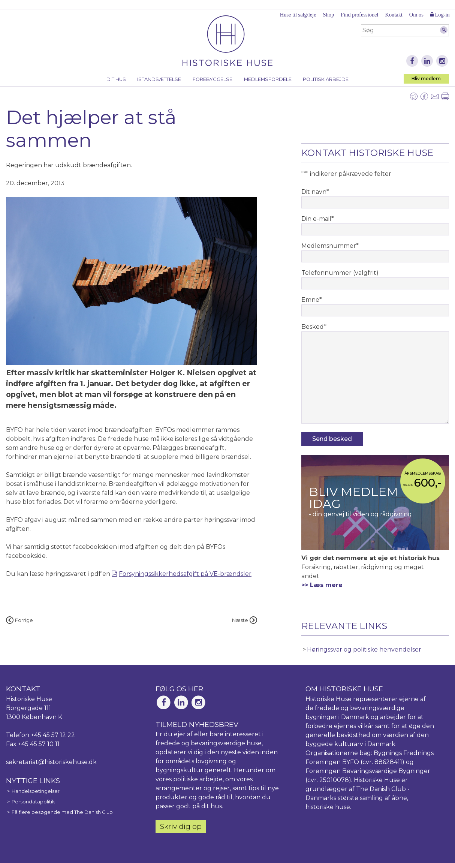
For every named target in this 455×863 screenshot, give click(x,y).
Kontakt (393, 15)
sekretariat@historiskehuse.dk (51, 762)
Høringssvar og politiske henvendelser (364, 649)
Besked (313, 326)
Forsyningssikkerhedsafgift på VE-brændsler (185, 573)
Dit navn (315, 191)
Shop (328, 15)
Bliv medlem (426, 78)
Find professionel (359, 15)
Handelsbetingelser (36, 791)
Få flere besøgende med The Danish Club (62, 812)
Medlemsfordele (268, 79)
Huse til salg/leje (298, 15)
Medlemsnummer (330, 245)
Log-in (440, 15)
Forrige (19, 620)
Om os (416, 15)
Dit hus (116, 79)
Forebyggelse (212, 79)
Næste (244, 620)
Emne (311, 299)
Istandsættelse (159, 79)
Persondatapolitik (33, 802)
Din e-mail (317, 218)
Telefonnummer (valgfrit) (340, 272)
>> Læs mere (322, 585)
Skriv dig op (181, 826)
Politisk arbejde (326, 79)
